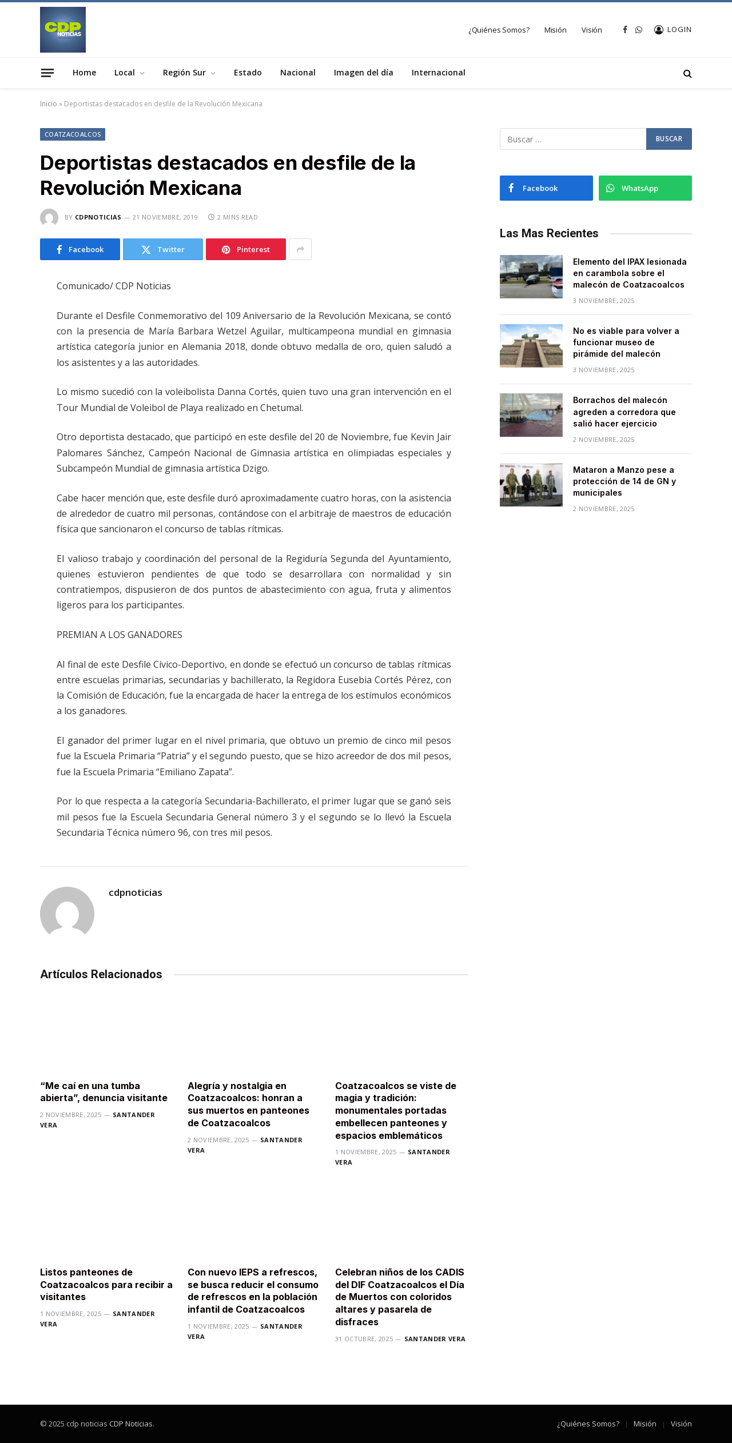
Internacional (439, 72)
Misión (555, 30)
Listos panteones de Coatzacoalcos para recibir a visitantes (106, 1284)
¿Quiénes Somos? (499, 30)
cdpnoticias (98, 217)
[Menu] (47, 72)
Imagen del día (363, 72)
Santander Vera (435, 1338)
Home (84, 72)
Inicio (48, 104)
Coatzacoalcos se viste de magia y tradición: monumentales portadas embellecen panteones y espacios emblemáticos (395, 1110)
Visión (592, 30)
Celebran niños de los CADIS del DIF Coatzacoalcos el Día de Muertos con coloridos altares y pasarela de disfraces (399, 1297)
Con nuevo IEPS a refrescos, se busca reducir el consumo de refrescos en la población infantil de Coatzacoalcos (253, 1290)
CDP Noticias (131, 1423)
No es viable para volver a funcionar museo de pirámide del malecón (626, 342)
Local (124, 72)
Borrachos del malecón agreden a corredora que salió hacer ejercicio (624, 411)
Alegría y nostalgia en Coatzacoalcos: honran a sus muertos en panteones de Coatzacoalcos (248, 1104)
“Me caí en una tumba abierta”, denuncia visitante (104, 1092)
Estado (248, 72)
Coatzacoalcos (73, 134)
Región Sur (184, 72)
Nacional (298, 72)
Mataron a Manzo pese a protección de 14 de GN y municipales (624, 481)
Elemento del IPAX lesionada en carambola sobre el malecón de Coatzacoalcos (630, 273)
